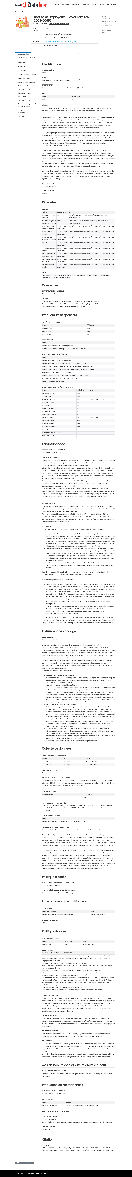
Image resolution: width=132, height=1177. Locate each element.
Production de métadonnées (23, 111)
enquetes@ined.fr (89, 944)
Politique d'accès (24, 90)
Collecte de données (25, 86)
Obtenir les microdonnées (58, 24)
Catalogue (65, 4)
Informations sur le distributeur (24, 95)
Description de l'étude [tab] (23, 54)
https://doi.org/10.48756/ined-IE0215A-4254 (58, 34)
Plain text (61, 1154)
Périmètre (21, 66)
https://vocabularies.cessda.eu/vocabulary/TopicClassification (91, 226)
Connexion (111, 4)
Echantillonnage (24, 78)
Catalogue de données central (30, 12)
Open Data (85, 4)
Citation (21, 117)
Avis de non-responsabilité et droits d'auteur (27, 105)
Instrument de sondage (26, 82)
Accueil (57, 4)
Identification (22, 63)
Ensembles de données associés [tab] (26, 57)
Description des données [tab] (39, 54)
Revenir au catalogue (24, 1163)
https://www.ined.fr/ (98, 914)
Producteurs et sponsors (27, 74)
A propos (101, 4)
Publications (75, 4)
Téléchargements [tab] (55, 54)
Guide (94, 4)
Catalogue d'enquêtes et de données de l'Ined (31, 1173)
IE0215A (42, 12)
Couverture (22, 70)
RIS (52, 1154)
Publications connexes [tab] (90, 54)
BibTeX (55, 1154)
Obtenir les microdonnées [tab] (71, 54)
